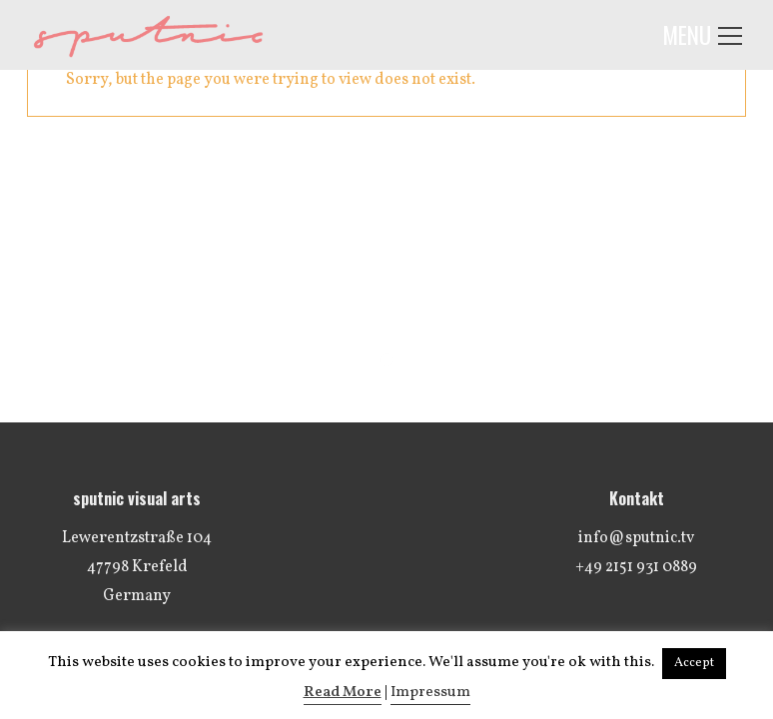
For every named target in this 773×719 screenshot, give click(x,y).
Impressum (430, 692)
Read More (343, 692)
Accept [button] (694, 663)
